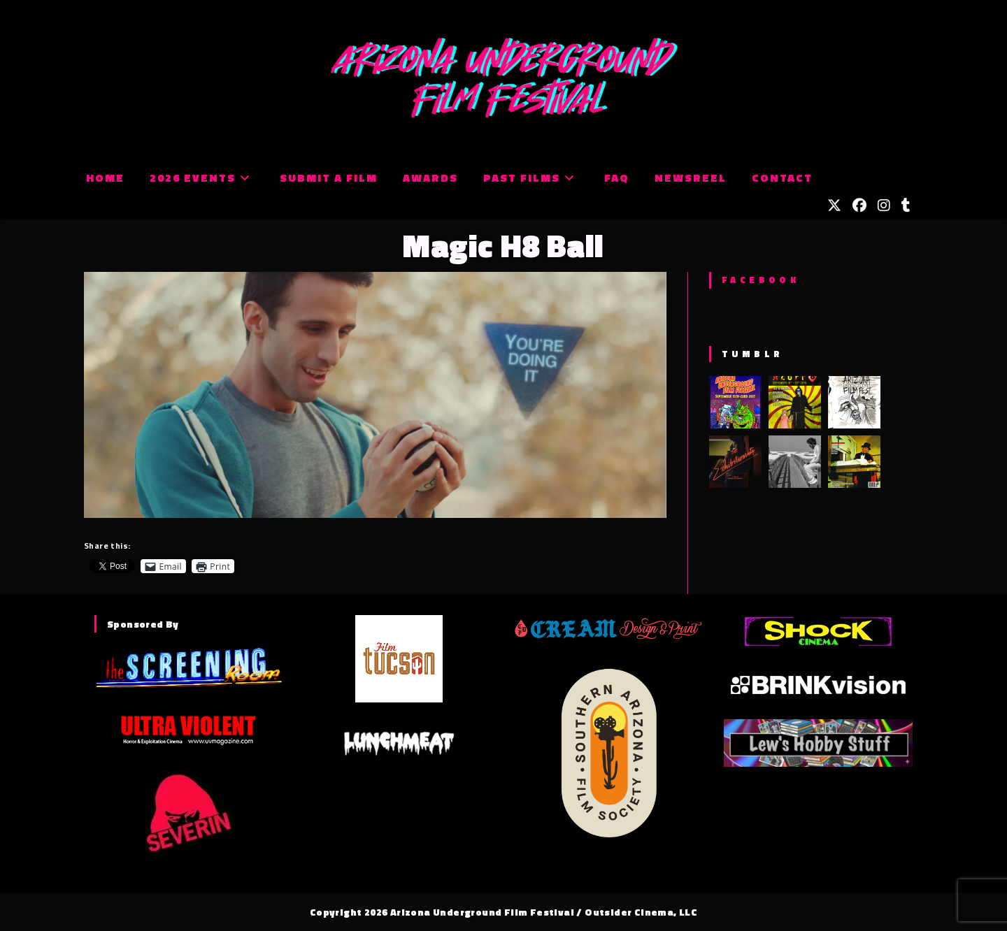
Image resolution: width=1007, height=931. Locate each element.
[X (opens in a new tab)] (834, 205)
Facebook (760, 280)
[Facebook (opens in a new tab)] (859, 205)
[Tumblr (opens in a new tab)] (906, 205)
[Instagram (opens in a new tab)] (884, 205)
